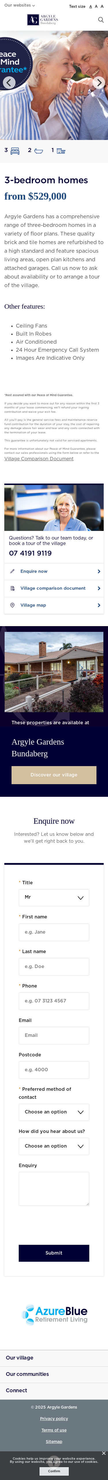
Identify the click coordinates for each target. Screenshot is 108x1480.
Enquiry (28, 1165)
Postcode (30, 1055)
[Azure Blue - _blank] (54, 1315)
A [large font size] (96, 7)
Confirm (54, 1471)
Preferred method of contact (45, 1093)
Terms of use (54, 1430)
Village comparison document (53, 588)
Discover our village (54, 775)
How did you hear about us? (52, 1131)
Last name (32, 951)
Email (25, 1020)
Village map (33, 605)
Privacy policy (54, 1419)
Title (26, 883)
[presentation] (62, 1227)
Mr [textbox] (28, 897)
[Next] (98, 82)
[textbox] (54, 1112)
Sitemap (54, 1442)
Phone (28, 986)
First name (33, 917)
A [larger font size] (102, 7)
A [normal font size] (90, 6)
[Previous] (9, 82)
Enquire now (34, 571)
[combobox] (54, 897)
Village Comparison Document (38, 459)
